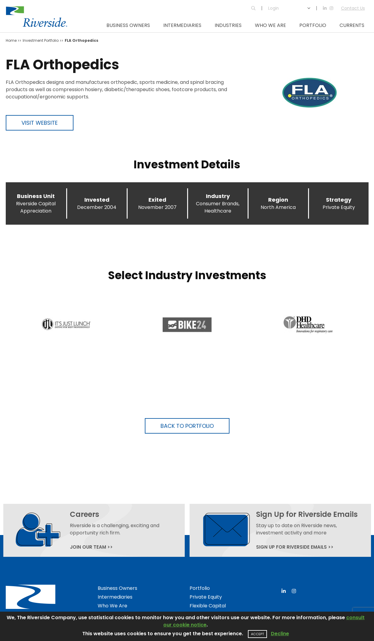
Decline (280, 633)
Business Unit (36, 196)
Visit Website (39, 123)
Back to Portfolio (187, 426)
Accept (257, 634)
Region (278, 199)
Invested (96, 199)
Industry (218, 196)
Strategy (338, 199)
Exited (157, 199)
